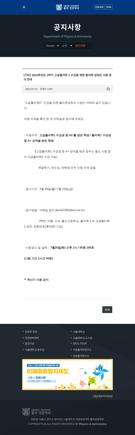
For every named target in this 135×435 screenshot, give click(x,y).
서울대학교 (79, 331)
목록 (107, 310)
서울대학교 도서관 (82, 338)
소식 (64, 45)
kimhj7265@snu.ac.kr (69, 210)
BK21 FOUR (80, 343)
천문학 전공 (31, 331)
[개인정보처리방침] (103, 396)
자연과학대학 (32, 338)
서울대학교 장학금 (34, 349)
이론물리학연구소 (82, 349)
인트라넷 (99, 7)
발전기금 (29, 343)
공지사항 (80, 45)
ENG (108, 7)
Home (50, 45)
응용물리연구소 (81, 356)
